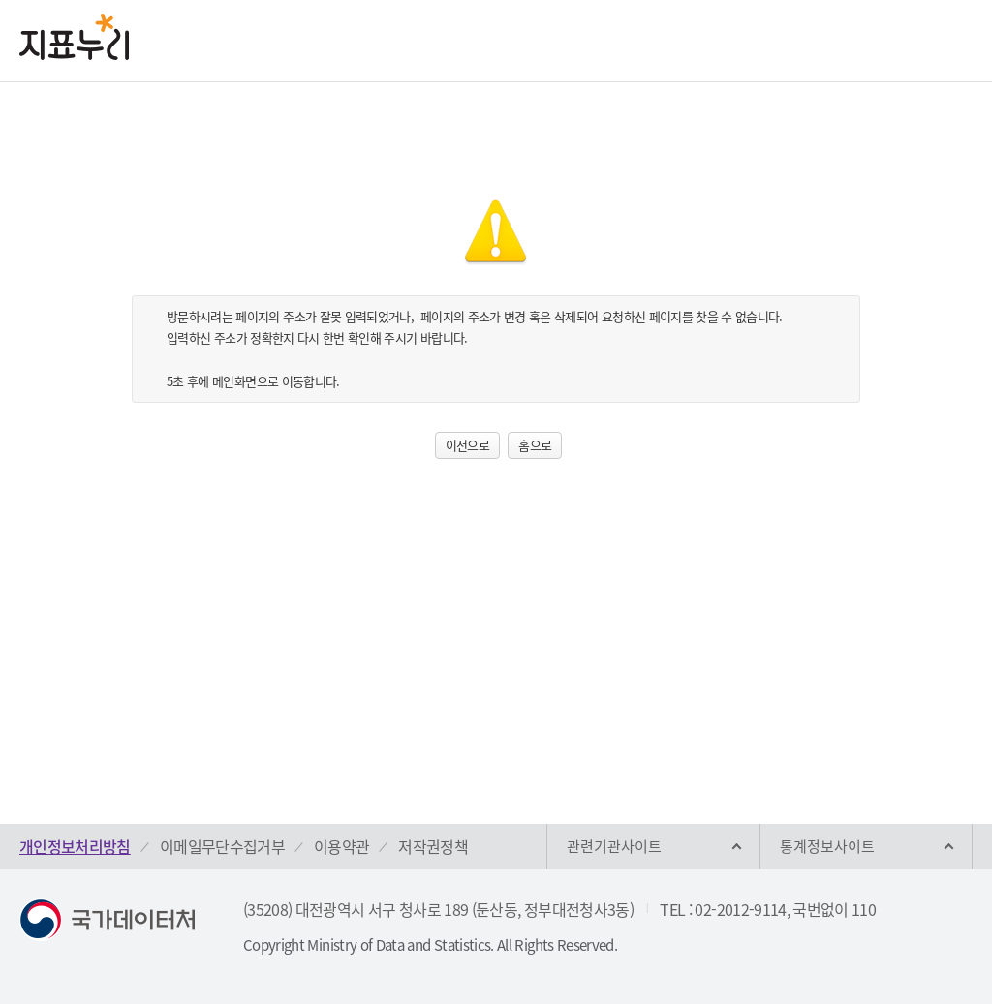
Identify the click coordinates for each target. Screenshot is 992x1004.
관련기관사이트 (614, 846)
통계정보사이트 (827, 846)
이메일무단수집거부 (222, 846)
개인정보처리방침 (75, 846)
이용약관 (341, 846)
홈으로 (534, 445)
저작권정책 (433, 846)
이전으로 (467, 445)
